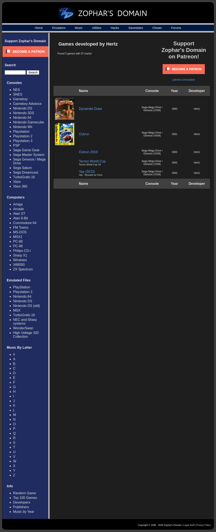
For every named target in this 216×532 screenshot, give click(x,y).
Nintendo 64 (22, 117)
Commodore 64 (24, 223)
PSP (16, 145)
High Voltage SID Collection (26, 334)
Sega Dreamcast (25, 172)
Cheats (157, 28)
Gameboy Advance (27, 103)
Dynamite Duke (90, 109)
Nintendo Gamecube (28, 122)
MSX (16, 310)
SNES (17, 94)
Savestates (135, 28)
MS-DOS (20, 232)
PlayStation (21, 287)
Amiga (18, 204)
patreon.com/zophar (184, 79)
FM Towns (20, 227)
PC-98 (18, 246)
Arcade (18, 209)
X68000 (19, 264)
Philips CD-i (22, 250)
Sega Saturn (22, 168)
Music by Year (23, 511)
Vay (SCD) (87, 171)
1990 (174, 108)
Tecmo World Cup (92, 161)
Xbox (17, 182)
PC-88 (18, 241)
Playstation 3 (22, 141)
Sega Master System (29, 155)
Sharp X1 (20, 255)
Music (79, 28)
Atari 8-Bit (20, 218)
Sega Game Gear (26, 150)
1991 (174, 134)
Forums (176, 28)
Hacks (115, 28)
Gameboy (20, 99)
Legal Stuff (188, 525)
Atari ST (19, 213)
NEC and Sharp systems (25, 321)
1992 (174, 162)
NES (16, 90)
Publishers (21, 507)
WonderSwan (23, 328)
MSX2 (17, 237)
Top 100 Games (25, 498)
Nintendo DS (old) (26, 306)
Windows (20, 260)
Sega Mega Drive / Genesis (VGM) (152, 109)
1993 (174, 152)
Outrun (84, 134)
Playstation (21, 131)
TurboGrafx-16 (24, 177)
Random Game (24, 493)
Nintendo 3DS (23, 113)
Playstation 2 (22, 136)
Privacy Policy (203, 525)
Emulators (58, 28)
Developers (21, 502)
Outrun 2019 (88, 152)
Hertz (197, 108)
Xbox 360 (20, 186)
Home (39, 28)
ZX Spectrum (23, 269)
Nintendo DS (22, 108)
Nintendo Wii (22, 127)
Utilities (96, 28)
